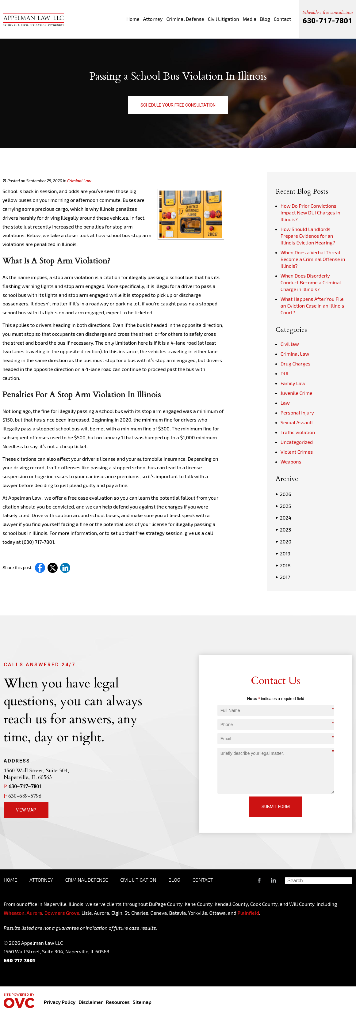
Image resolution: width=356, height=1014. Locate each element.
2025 (283, 506)
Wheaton (14, 913)
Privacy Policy (59, 1002)
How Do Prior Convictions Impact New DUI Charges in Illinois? (310, 212)
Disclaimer (90, 1002)
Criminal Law (79, 180)
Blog (265, 19)
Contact (282, 19)
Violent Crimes (297, 452)
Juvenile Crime (296, 393)
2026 (283, 494)
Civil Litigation (223, 19)
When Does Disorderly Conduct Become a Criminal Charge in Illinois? (311, 282)
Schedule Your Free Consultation (178, 105)
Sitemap (142, 1002)
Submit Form (276, 806)
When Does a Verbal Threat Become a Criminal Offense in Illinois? (313, 259)
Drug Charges (296, 363)
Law (285, 403)
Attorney (153, 19)
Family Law (293, 383)
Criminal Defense (185, 19)
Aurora (34, 913)
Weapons (291, 461)
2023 (283, 529)
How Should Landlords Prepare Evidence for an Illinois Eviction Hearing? (308, 235)
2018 (283, 565)
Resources (117, 1002)
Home (132, 19)
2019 (283, 553)
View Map (26, 810)
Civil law (290, 344)
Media (249, 19)
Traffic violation (298, 432)
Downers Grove (61, 913)
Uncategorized (297, 442)
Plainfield (248, 913)
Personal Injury (297, 412)
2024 (283, 517)
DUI (284, 373)
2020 (283, 541)
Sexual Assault (297, 422)
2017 (283, 577)
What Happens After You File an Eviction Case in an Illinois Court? (312, 305)
